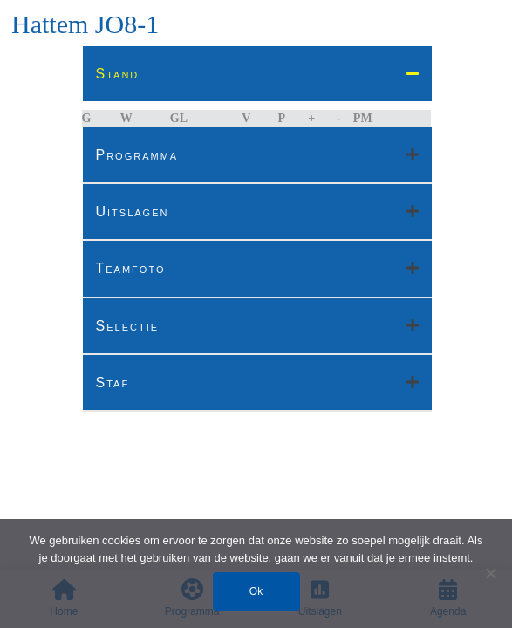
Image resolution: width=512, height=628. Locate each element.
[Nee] (490, 573)
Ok (256, 591)
